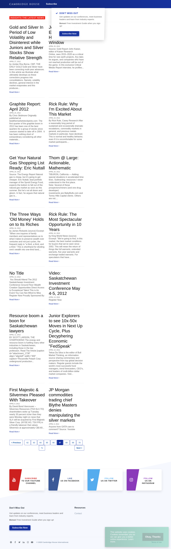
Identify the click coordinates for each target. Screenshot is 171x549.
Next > (79, 448)
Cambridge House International (55, 542)
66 (54, 443)
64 (41, 443)
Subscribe (51, 4)
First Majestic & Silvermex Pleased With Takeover (27, 394)
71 (42, 448)
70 (79, 443)
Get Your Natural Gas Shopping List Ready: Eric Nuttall (27, 162)
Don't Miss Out (38, 515)
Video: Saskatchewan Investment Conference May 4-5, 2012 (64, 283)
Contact (78, 513)
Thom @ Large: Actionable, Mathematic (64, 162)
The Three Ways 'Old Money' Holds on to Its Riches (26, 219)
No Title (16, 273)
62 (27, 443)
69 (73, 443)
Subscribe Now (20, 528)
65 (47, 443)
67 (60, 443)
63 (34, 443)
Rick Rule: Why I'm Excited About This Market (65, 109)
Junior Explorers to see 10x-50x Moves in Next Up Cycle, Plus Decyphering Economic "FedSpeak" (66, 331)
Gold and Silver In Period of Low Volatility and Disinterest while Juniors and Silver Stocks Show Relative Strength (26, 42)
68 (66, 443)
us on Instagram (148, 480)
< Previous (16, 443)
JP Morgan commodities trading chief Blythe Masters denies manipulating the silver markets (64, 405)
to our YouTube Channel (31, 480)
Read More (14, 92)
